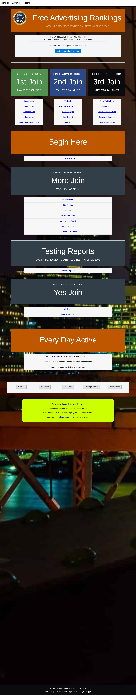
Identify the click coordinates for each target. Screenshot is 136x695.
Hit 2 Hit (68, 210)
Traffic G (68, 101)
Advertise (16, 3)
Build (76, 691)
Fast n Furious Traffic (107, 112)
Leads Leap (29, 101)
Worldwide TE (68, 226)
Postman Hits (68, 200)
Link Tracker (68, 309)
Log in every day (53, 356)
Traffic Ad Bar (29, 112)
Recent (27, 3)
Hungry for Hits (29, 106)
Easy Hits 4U (68, 117)
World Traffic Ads (68, 216)
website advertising (66, 417)
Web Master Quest (68, 221)
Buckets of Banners (107, 117)
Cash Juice (29, 117)
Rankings (68, 691)
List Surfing (68, 205)
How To (21, 387)
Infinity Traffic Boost (107, 101)
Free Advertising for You (29, 122)
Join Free (5, 3)
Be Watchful (114, 387)
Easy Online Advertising (68, 106)
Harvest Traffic (107, 106)
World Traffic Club (68, 314)
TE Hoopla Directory (68, 232)
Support (89, 691)
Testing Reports (68, 271)
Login (82, 691)
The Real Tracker (68, 159)
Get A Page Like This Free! (68, 51)
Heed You (68, 122)
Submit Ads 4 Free (107, 122)
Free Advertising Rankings (77, 18)
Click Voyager (68, 112)
